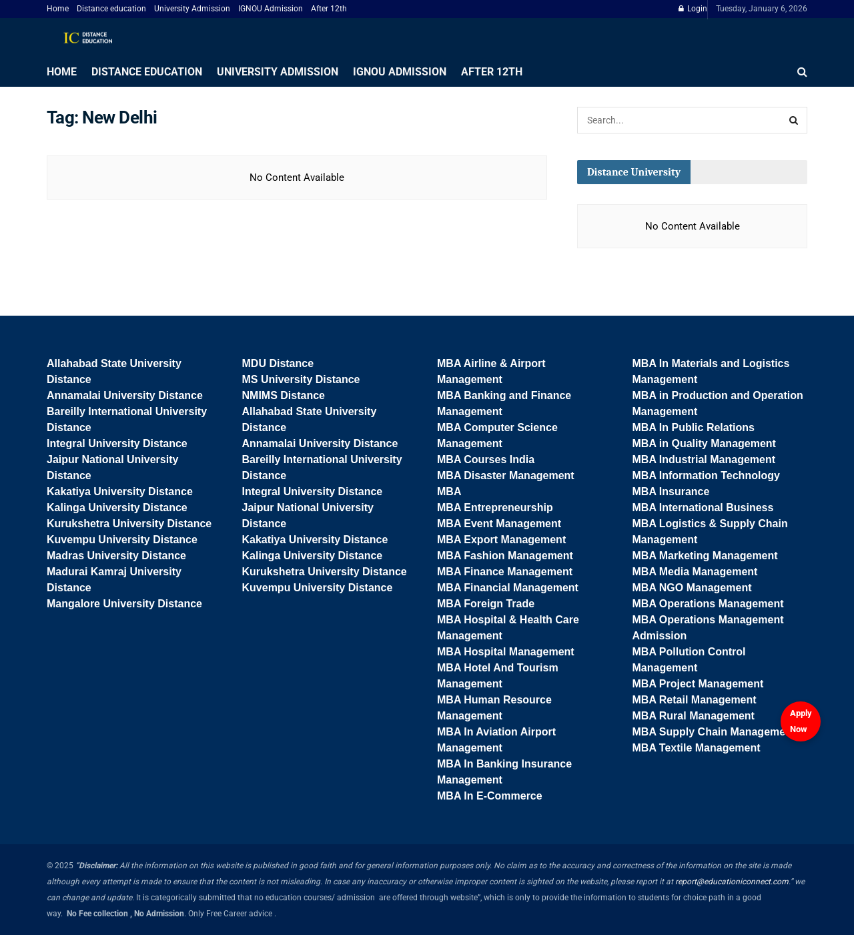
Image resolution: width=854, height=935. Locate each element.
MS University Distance (301, 379)
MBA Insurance (671, 491)
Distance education (111, 8)
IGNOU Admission (270, 8)
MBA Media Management (695, 571)
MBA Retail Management (694, 699)
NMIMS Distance (283, 395)
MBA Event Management (499, 523)
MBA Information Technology (706, 475)
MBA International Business (703, 507)
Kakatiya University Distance (120, 491)
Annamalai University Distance (125, 395)
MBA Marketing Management (705, 555)
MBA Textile (663, 747)
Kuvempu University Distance (122, 539)
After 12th (329, 8)
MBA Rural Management (693, 715)
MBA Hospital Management (505, 651)
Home (58, 8)
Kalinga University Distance (117, 507)
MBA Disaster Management (505, 475)
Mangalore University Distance (124, 603)
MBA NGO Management (692, 587)
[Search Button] (794, 120)
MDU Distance (278, 363)
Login (693, 8)
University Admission (192, 8)
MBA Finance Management (504, 571)
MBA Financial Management (507, 587)
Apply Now (801, 721)
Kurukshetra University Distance (129, 523)
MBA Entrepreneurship (495, 507)
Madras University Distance (116, 555)
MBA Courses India (485, 459)
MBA (449, 491)
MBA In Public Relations (693, 427)
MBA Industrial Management (704, 459)
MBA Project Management (698, 683)
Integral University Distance (117, 443)
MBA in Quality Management (704, 443)
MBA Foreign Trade (485, 603)
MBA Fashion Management (505, 555)
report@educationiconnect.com (732, 881)
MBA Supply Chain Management (714, 731)
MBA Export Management (501, 539)
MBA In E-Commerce (489, 796)
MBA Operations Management (708, 603)
